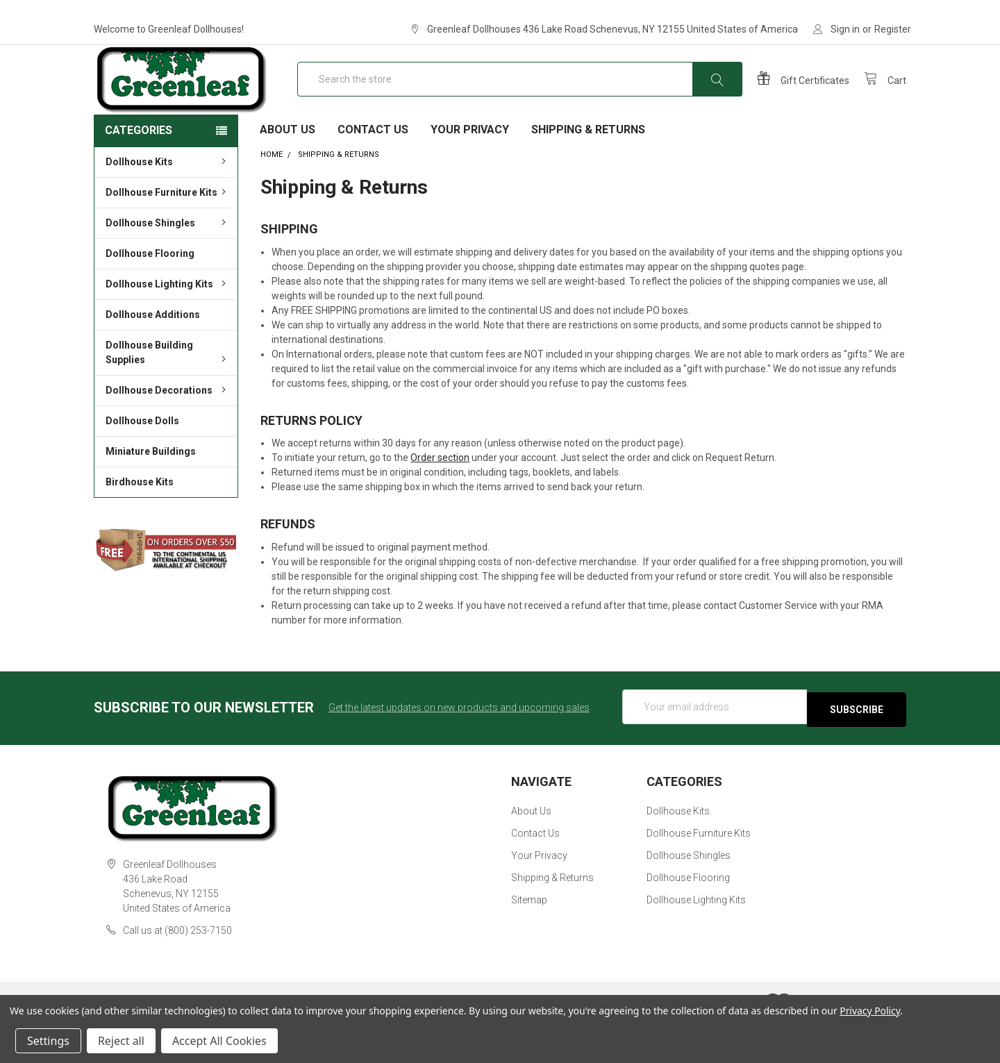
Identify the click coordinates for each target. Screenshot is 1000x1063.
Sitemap (529, 941)
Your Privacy (470, 174)
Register (892, 29)
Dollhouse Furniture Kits (168, 236)
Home (271, 198)
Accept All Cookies (219, 1040)
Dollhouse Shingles (168, 267)
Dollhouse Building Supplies (168, 397)
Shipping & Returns (588, 174)
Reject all (121, 1040)
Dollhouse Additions (153, 359)
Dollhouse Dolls (142, 465)
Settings (48, 1040)
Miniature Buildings (151, 495)
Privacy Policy (870, 1010)
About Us (287, 174)
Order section (439, 502)
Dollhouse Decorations (168, 434)
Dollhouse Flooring (150, 297)
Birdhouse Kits (140, 526)
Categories (138, 174)
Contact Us (373, 174)
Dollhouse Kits (168, 206)
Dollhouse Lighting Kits (168, 328)
